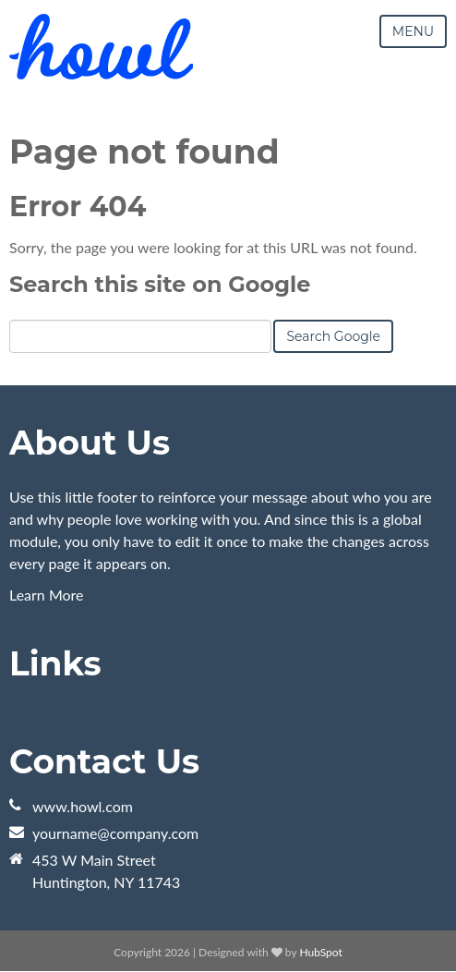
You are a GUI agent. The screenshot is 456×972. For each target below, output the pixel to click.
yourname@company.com (115, 833)
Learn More (46, 594)
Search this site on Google (159, 284)
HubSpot (320, 952)
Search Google (333, 336)
